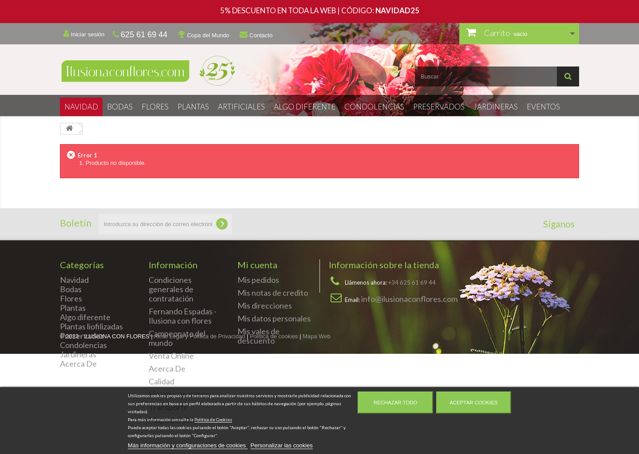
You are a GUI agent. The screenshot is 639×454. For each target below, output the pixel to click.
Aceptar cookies (473, 402)
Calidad (161, 381)
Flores (155, 106)
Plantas (193, 106)
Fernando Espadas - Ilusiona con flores (183, 315)
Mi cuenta (257, 264)
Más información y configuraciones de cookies (188, 445)
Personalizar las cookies (282, 445)
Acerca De (78, 363)
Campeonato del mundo (177, 338)
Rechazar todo (396, 402)
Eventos (543, 106)
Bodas (120, 106)
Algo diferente (304, 106)
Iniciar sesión (83, 34)
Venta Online (171, 355)
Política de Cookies (213, 419)
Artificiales (241, 106)
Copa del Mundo (203, 35)
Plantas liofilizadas (91, 326)
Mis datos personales (274, 318)
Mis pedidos (258, 280)
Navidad (81, 106)
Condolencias (374, 106)
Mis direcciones (264, 305)
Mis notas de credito (272, 292)
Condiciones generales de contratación (171, 289)
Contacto (256, 35)
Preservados (439, 106)
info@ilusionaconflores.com (409, 299)
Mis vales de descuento (258, 335)
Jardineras (495, 106)
